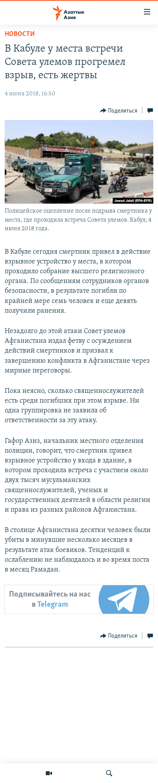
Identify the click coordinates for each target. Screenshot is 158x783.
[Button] (119, 110)
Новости (20, 34)
